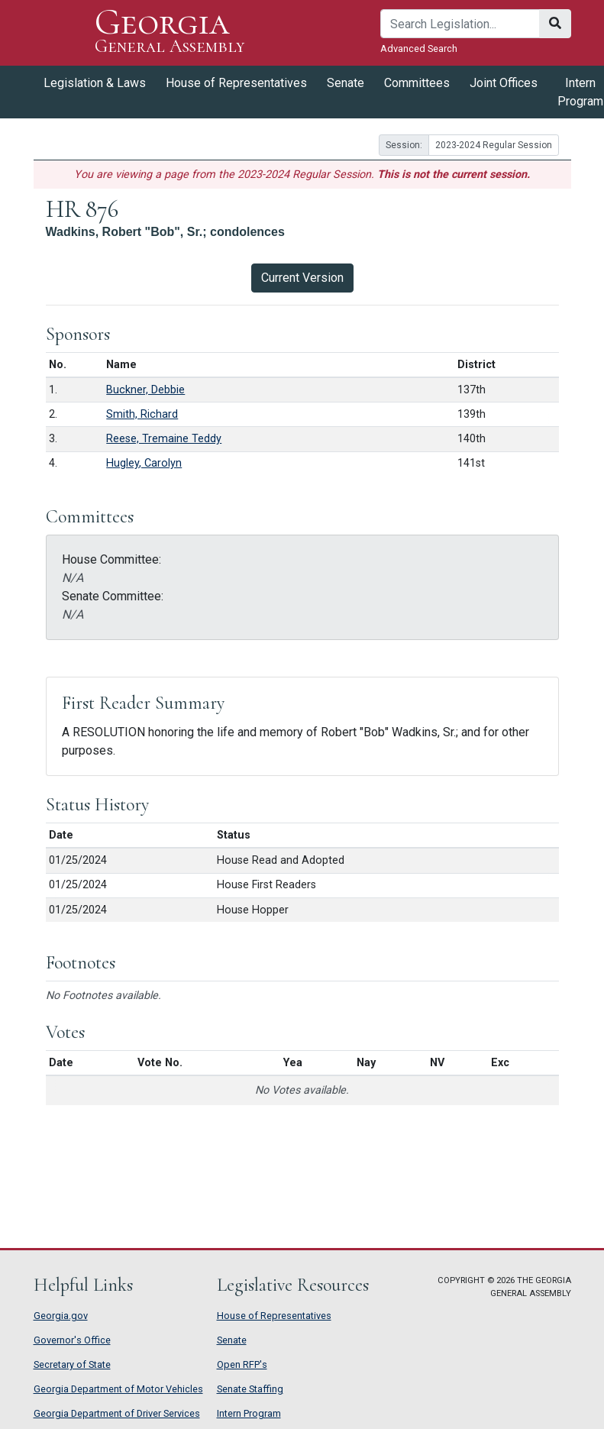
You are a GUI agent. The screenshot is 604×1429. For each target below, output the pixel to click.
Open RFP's (242, 1364)
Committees (417, 83)
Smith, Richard (142, 414)
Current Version (302, 277)
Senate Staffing (250, 1389)
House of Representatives (236, 83)
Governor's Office (72, 1340)
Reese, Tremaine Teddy (163, 438)
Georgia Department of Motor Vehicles (118, 1389)
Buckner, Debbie (145, 389)
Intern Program (249, 1413)
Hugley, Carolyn (144, 463)
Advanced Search (418, 48)
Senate (345, 83)
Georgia (170, 32)
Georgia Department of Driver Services (117, 1413)
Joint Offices (504, 83)
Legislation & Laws (95, 83)
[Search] (460, 23)
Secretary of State (72, 1364)
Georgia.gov (61, 1315)
